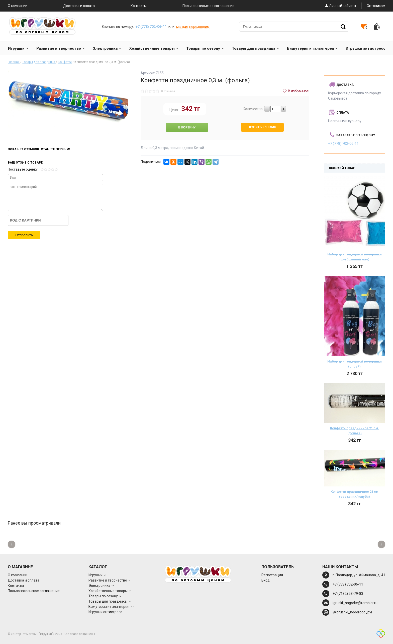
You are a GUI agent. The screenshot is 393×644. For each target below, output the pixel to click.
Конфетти (65, 62)
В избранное (295, 91)
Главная (14, 62)
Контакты (139, 6)
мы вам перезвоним (193, 27)
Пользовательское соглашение (208, 6)
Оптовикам (376, 6)
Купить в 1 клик (262, 127)
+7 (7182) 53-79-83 (348, 594)
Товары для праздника (39, 62)
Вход (265, 580)
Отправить (24, 235)
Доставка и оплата (79, 6)
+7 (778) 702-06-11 (151, 27)
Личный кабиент (340, 6)
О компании (17, 6)
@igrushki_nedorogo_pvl (352, 612)
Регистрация (272, 575)
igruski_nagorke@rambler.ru (355, 603)
